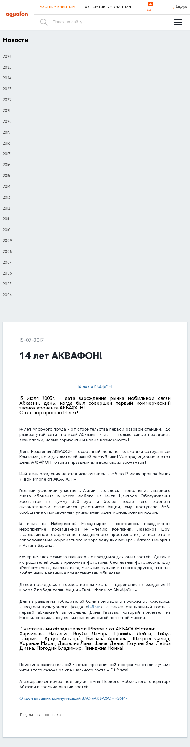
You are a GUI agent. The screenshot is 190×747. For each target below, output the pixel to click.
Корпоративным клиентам (107, 7)
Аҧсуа (181, 7)
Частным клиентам (57, 7)
